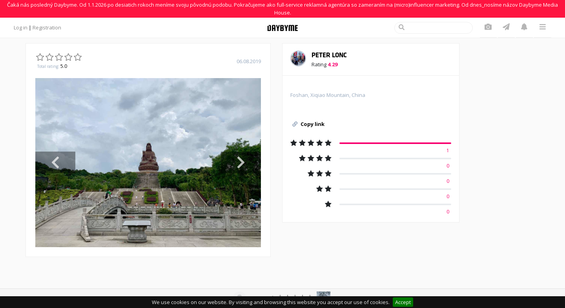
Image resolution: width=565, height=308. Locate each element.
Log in (20, 27)
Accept (403, 302)
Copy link (308, 124)
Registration (47, 27)
